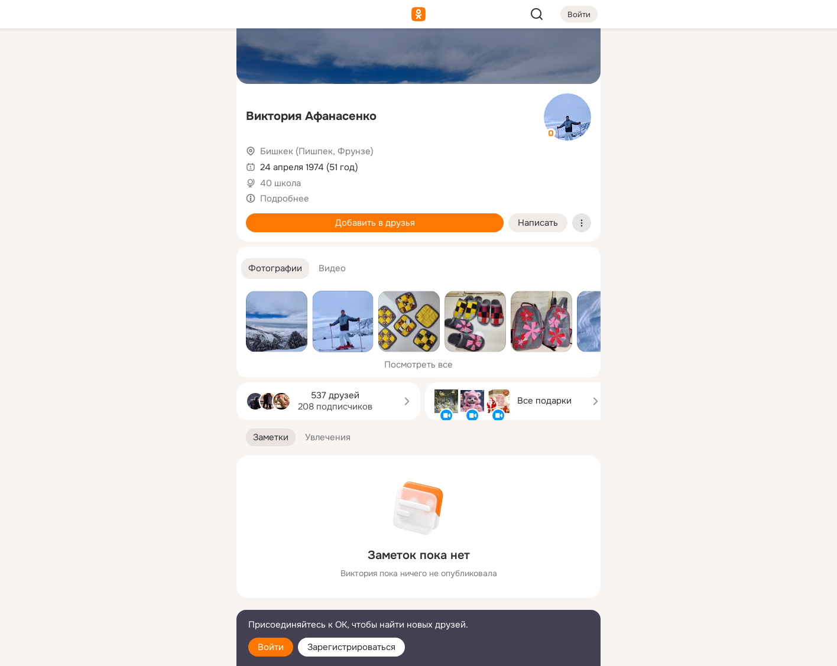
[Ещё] (149, 574)
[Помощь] (97, 213)
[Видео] (201, 109)
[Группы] (201, 57)
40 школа (280, 183)
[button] (275, 268)
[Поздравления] (149, 161)
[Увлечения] (149, 57)
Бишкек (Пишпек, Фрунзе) (317, 151)
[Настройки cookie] (149, 650)
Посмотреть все (418, 365)
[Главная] (97, 57)
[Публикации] (97, 109)
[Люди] (149, 109)
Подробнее (284, 198)
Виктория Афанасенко (311, 116)
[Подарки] (97, 161)
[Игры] (201, 161)
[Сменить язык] (149, 600)
